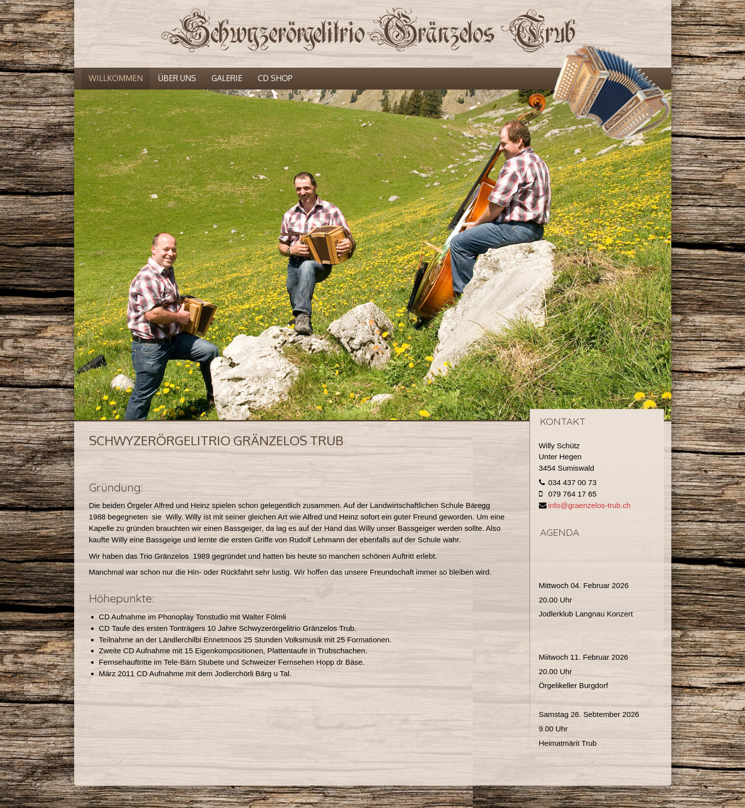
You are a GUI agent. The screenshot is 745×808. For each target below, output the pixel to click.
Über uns (177, 78)
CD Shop (275, 78)
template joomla (742, 765)
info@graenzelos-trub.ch (589, 505)
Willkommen (116, 78)
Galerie (227, 78)
